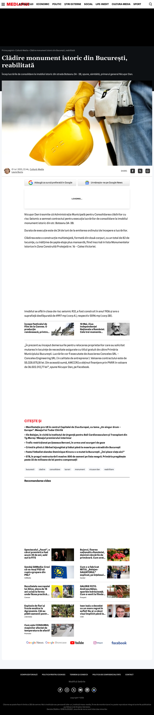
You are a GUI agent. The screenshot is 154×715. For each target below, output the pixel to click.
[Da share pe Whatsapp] (147, 171)
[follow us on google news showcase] (55, 643)
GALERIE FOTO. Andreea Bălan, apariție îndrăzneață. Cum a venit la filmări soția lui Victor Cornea (92, 590)
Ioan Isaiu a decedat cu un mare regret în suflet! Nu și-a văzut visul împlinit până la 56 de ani (92, 609)
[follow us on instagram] (98, 643)
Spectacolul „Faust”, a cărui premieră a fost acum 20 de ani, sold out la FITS (37, 553)
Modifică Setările (77, 681)
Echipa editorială (28, 675)
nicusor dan (94, 469)
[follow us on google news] (34, 643)
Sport (137, 4)
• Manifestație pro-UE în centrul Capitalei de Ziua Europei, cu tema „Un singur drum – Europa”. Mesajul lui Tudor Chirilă (72, 429)
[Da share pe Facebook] (132, 171)
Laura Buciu (17, 172)
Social (88, 4)
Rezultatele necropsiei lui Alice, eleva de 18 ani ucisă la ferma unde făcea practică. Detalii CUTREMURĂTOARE (37, 590)
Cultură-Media (121, 4)
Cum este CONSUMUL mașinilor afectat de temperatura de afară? (37, 628)
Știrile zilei (26, 4)
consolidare (55, 469)
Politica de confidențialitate (106, 675)
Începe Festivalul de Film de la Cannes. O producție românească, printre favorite (36, 328)
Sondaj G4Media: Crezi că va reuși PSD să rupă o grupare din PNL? (37, 571)
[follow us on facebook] (119, 643)
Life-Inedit (102, 4)
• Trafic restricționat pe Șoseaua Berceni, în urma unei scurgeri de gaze (64, 442)
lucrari (67, 469)
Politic (56, 4)
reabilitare (109, 469)
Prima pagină (8, 50)
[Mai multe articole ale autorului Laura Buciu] (7, 171)
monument (80, 469)
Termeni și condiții (79, 675)
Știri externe (72, 4)
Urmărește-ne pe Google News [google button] (104, 182)
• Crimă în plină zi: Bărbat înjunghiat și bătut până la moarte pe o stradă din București (72, 447)
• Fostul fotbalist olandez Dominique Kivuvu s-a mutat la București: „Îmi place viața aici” (74, 451)
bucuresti (30, 469)
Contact (129, 675)
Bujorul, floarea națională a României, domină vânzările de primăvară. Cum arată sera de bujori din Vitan (92, 553)
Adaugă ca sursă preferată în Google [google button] (50, 182)
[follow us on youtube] (77, 643)
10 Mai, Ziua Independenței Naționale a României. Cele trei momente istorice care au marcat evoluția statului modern (92, 328)
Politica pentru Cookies (53, 675)
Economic (42, 4)
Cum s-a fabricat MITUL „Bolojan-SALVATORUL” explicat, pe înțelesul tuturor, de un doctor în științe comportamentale (92, 571)
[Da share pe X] (140, 171)
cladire (42, 469)
